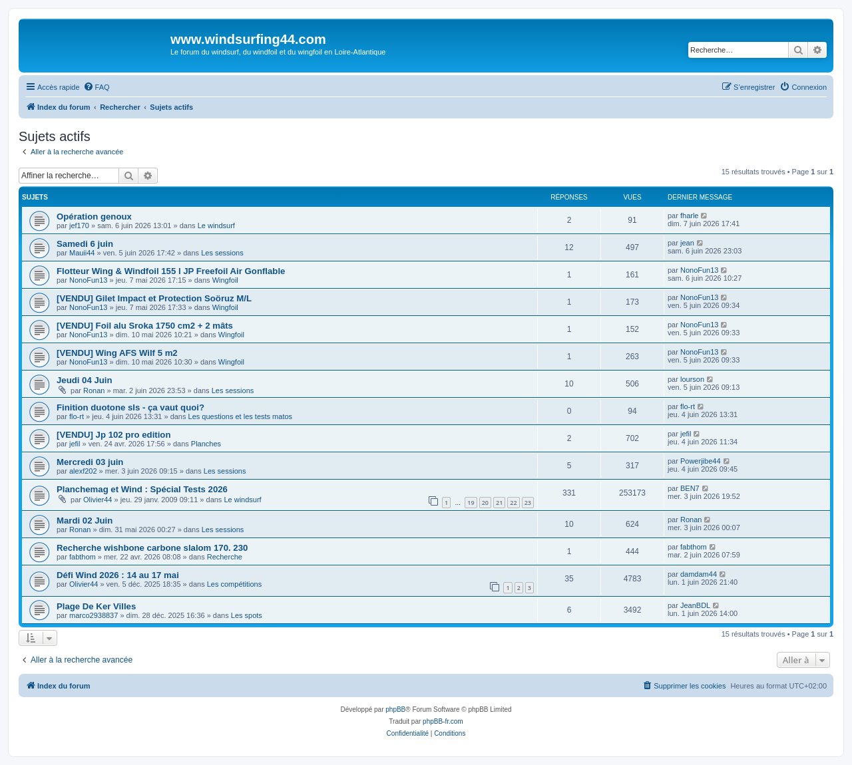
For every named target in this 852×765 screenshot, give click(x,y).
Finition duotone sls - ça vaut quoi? (130, 407)
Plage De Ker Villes (96, 606)
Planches (206, 444)
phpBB (395, 709)
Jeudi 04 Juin (84, 380)
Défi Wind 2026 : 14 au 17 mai (118, 575)
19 (470, 502)
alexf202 (83, 471)
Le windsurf (216, 226)
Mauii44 (82, 253)
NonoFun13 (88, 280)
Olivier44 (97, 500)
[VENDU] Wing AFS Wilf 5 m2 (117, 353)
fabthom (82, 557)
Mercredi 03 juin (90, 462)
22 (513, 502)
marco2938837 (93, 615)
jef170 (79, 226)
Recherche (224, 557)
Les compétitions (234, 584)
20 (485, 502)
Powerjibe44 (700, 461)
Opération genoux (94, 217)
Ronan (94, 390)
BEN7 (690, 488)
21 (499, 502)
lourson (692, 379)
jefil (75, 444)
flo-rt (76, 416)
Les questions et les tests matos (240, 416)
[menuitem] (96, 87)
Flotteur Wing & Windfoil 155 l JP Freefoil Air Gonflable (171, 271)
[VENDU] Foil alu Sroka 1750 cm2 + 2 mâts (145, 326)
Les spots (246, 615)
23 (528, 502)
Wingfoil (225, 280)
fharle (689, 216)
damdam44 (698, 574)
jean (687, 243)
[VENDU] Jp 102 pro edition (113, 435)
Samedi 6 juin (85, 244)
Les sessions (222, 253)
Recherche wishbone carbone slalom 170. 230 (152, 548)
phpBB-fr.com (443, 721)
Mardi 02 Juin (84, 521)
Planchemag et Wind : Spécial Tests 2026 (142, 489)
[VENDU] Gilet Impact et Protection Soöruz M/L (154, 298)
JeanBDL (695, 605)
